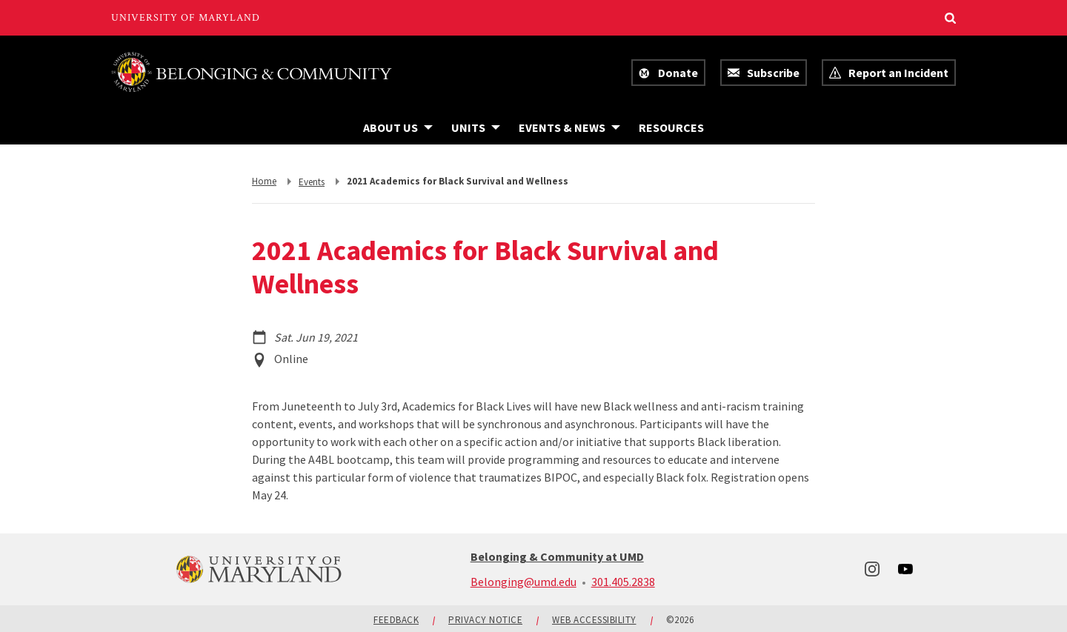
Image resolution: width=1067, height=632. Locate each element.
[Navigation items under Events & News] (569, 127)
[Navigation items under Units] (476, 127)
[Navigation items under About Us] (397, 127)
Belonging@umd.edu (523, 581)
